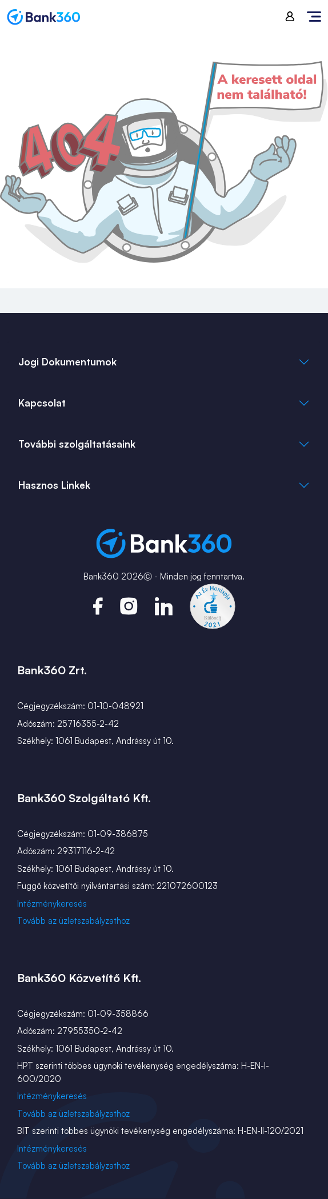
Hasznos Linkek (54, 485)
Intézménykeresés (52, 903)
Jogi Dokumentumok (67, 362)
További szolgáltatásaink (76, 444)
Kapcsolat (42, 403)
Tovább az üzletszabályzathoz (73, 920)
